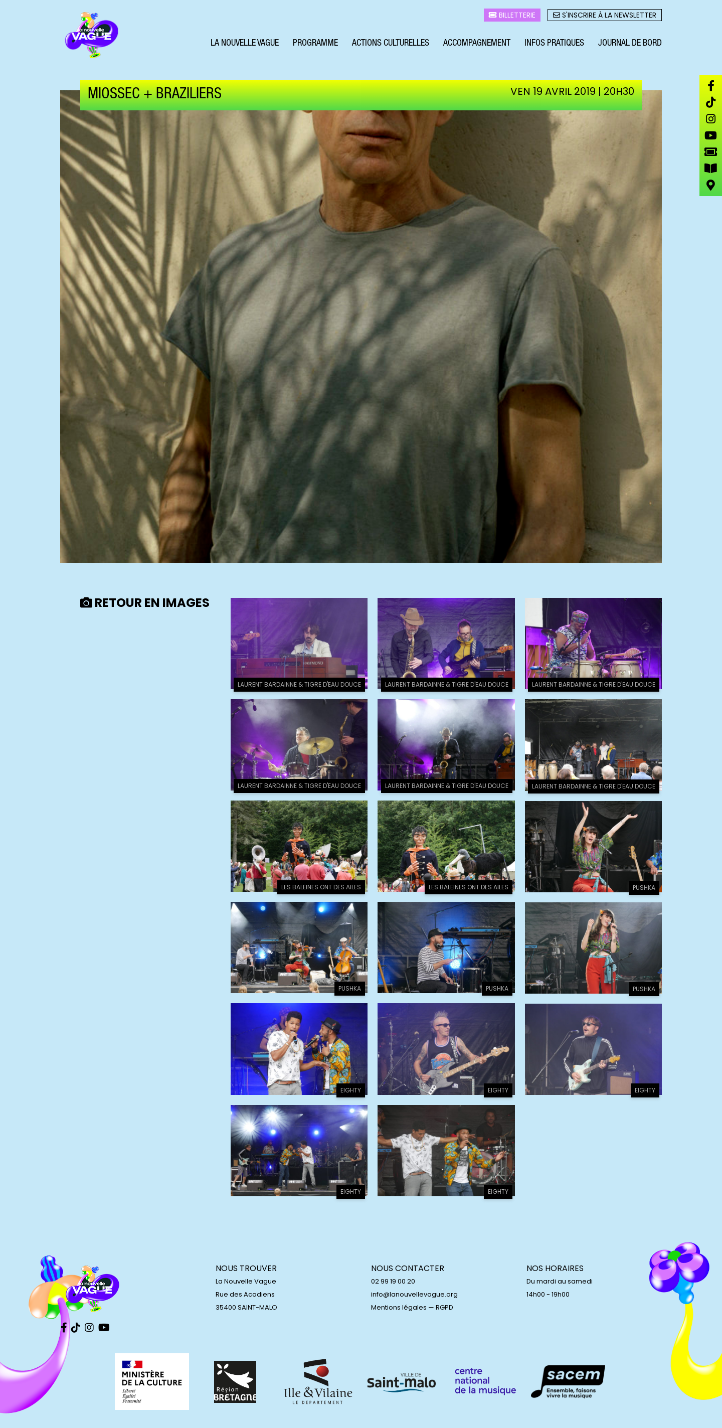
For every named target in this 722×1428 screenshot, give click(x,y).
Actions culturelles (390, 44)
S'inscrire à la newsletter (604, 16)
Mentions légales (399, 1307)
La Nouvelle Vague (245, 44)
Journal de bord (630, 44)
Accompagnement (476, 44)
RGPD (444, 1307)
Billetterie (512, 16)
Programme (315, 44)
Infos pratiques (554, 44)
